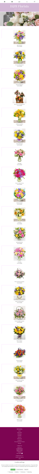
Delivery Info (19, 438)
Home (19, 431)
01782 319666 (19, 453)
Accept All (13, 469)
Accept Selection (20, 469)
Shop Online (19, 432)
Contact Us (19, 440)
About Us (19, 437)
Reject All (26, 469)
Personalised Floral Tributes (19, 441)
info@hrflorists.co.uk (19, 455)
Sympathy (19, 435)
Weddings (19, 434)
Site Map (19, 443)
